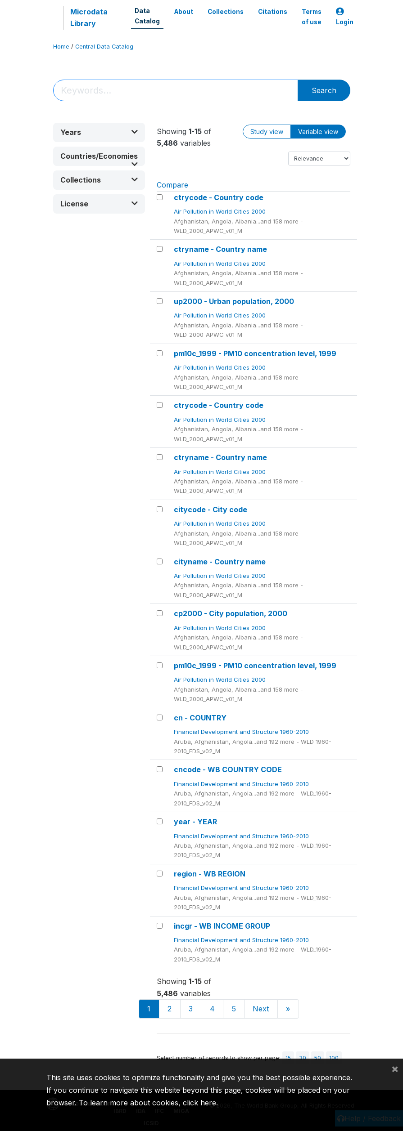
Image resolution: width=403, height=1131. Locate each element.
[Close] (394, 1068)
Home (61, 46)
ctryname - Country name (220, 249)
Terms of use (311, 16)
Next (261, 1008)
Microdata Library (89, 17)
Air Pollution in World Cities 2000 (220, 211)
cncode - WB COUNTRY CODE (228, 769)
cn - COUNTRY (200, 717)
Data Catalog (147, 15)
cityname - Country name (220, 561)
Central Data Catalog (104, 46)
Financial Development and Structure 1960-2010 (242, 731)
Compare (172, 184)
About (183, 11)
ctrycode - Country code (218, 197)
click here (199, 1102)
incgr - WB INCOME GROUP (222, 925)
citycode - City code (210, 509)
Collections (226, 11)
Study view (266, 131)
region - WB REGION (209, 873)
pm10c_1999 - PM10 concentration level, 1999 (255, 353)
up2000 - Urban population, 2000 (234, 301)
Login (344, 17)
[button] (99, 132)
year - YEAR (195, 821)
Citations (272, 11)
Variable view (318, 131)
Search (324, 90)
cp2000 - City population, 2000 (230, 613)
